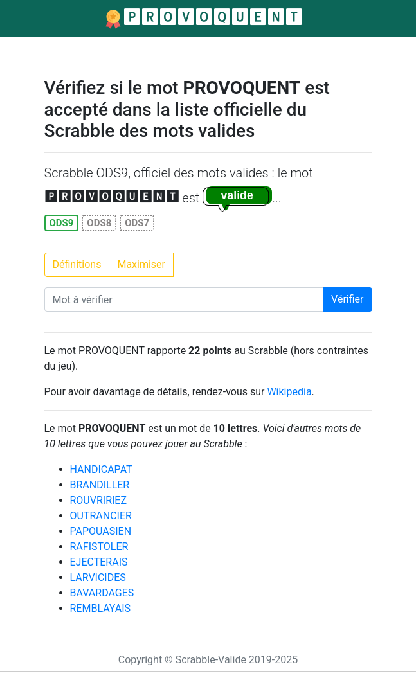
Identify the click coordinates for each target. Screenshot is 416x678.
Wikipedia (289, 392)
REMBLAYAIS (100, 608)
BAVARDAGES (102, 593)
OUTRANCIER (101, 516)
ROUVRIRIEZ (98, 500)
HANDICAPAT (101, 469)
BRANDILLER (100, 485)
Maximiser (141, 264)
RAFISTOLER (99, 546)
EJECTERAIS (99, 562)
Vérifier (347, 299)
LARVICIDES (98, 577)
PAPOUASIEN (101, 531)
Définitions (77, 264)
